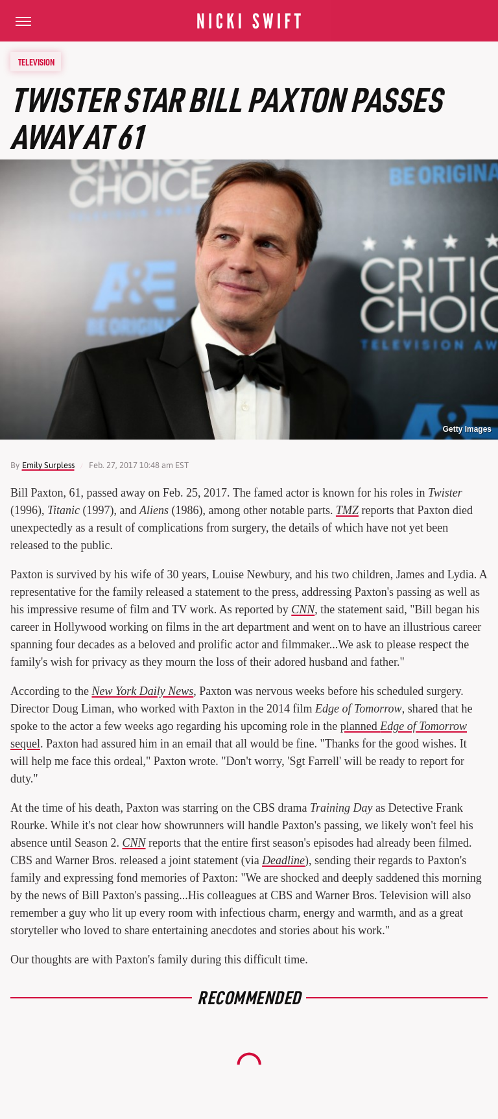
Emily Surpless (48, 465)
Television (36, 61)
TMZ (347, 510)
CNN (302, 609)
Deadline (283, 860)
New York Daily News (142, 691)
